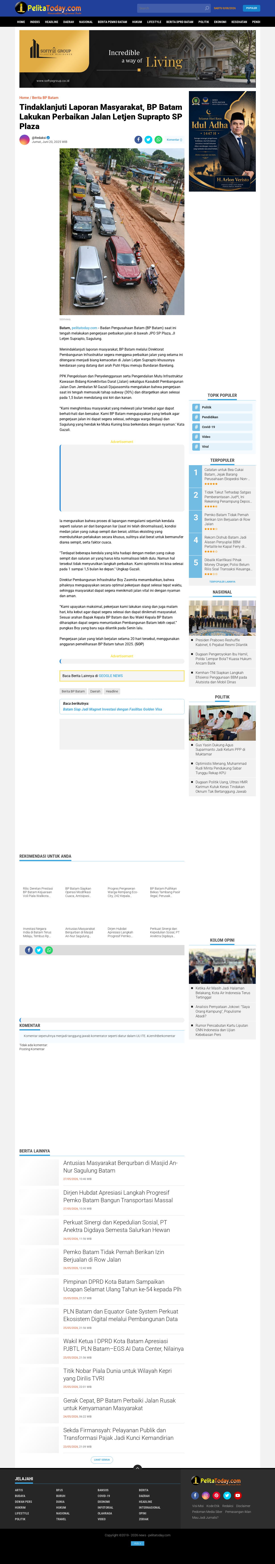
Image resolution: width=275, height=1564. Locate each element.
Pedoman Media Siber (207, 1512)
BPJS (59, 1490)
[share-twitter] (148, 140)
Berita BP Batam (73, 691)
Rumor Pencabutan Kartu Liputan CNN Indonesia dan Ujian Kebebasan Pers (222, 1030)
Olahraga (105, 1513)
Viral (205, 446)
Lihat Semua (102, 1459)
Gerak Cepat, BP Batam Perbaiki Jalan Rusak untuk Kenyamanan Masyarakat (119, 1404)
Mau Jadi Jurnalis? (205, 1517)
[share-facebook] (138, 140)
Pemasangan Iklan (238, 1512)
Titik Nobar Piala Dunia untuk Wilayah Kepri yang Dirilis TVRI (117, 1374)
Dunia (60, 1501)
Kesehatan (239, 22)
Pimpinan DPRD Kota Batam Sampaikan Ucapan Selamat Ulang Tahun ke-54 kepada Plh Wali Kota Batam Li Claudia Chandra (122, 1289)
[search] (174, 8)
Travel (61, 1519)
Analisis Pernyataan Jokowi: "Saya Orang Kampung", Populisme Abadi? (223, 1011)
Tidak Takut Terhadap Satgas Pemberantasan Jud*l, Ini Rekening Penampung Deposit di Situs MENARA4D (228, 497)
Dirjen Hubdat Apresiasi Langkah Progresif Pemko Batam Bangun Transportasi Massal (118, 1196)
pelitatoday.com (84, 328)
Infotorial (105, 1507)
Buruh (60, 1496)
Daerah (68, 22)
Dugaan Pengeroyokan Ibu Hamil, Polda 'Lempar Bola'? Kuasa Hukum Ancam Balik (223, 659)
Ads (137, 1543)
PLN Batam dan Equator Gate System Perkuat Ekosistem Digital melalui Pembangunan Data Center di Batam (120, 1319)
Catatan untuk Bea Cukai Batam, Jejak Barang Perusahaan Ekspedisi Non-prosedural (226, 474)
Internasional (150, 1507)
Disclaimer (243, 1506)
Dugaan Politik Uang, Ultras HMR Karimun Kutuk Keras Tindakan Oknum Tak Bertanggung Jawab (222, 787)
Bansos (103, 1490)
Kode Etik (213, 1506)
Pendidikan (210, 417)
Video (206, 437)
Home (21, 22)
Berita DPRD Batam (179, 22)
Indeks (35, 22)
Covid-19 (208, 427)
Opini (142, 1513)
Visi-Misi (198, 1506)
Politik (203, 22)
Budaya (20, 1496)
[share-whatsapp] (158, 140)
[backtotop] (137, 1469)
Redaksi (227, 1506)
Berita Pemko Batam (112, 22)
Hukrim (20, 1507)
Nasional (86, 22)
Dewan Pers (23, 1501)
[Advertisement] (37, 215)
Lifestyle (154, 22)
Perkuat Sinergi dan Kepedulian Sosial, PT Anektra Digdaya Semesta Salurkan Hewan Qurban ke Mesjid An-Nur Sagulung (116, 1230)
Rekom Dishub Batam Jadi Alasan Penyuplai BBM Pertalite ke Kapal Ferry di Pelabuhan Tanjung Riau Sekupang (225, 542)
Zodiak (144, 1519)
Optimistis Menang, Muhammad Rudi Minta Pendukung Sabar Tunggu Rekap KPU (221, 768)
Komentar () (174, 139)
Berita (143, 1490)
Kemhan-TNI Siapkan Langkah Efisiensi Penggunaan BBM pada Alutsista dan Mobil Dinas (221, 677)
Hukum (137, 22)
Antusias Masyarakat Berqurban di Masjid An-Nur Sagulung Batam (120, 1167)
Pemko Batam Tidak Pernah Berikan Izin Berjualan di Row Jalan (113, 1256)
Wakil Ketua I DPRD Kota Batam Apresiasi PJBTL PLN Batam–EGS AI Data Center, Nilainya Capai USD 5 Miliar (123, 1349)
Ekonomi (220, 22)
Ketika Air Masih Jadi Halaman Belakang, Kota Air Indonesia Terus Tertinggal (223, 993)
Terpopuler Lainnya (222, 581)
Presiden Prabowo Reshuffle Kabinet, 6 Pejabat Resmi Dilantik (222, 642)
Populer (251, 8)
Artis (19, 1490)
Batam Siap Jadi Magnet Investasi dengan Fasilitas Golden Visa (112, 709)
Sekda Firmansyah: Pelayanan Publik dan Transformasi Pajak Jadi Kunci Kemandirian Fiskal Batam (118, 1438)
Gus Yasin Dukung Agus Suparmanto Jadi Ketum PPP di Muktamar (220, 750)
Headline (51, 22)
